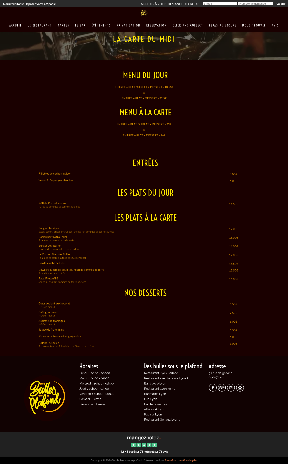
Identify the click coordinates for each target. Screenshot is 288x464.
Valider (280, 3)
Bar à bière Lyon (155, 383)
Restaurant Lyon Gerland (161, 373)
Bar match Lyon (155, 394)
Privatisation (128, 25)
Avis (275, 25)
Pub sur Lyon (153, 414)
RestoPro (170, 460)
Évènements (101, 25)
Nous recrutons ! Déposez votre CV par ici (29, 4)
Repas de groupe (222, 25)
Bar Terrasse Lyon (156, 404)
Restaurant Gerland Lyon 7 (162, 419)
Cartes (63, 25)
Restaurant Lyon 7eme (159, 388)
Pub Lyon (150, 399)
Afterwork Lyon (154, 409)
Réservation (156, 25)
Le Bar (80, 25)
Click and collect (188, 25)
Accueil (15, 25)
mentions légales (188, 460)
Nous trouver (254, 25)
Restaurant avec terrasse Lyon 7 (166, 378)
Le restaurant (40, 25)
